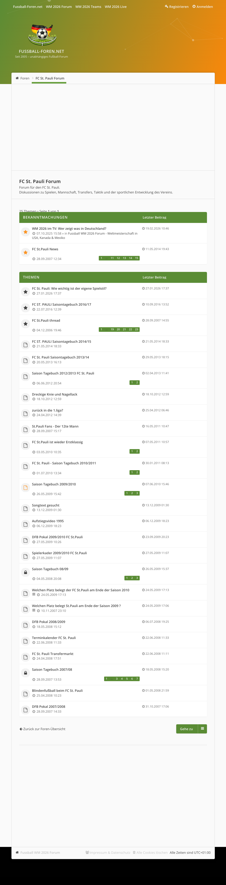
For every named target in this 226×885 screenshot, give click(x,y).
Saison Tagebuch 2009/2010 (54, 484)
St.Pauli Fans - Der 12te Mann (55, 426)
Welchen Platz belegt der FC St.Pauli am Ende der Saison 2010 (80, 590)
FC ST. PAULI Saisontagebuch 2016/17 (61, 305)
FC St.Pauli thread (46, 321)
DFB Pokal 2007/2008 (48, 707)
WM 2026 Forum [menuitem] (59, 6)
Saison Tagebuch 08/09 (50, 569)
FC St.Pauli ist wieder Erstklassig (57, 442)
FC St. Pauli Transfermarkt (52, 654)
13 (124, 258)
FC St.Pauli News (45, 249)
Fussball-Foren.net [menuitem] (28, 6)
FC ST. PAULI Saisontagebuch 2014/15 (61, 342)
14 (130, 258)
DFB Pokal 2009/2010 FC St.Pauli (57, 537)
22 (130, 329)
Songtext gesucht (45, 505)
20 (118, 329)
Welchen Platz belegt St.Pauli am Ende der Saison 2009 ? (76, 606)
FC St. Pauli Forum (50, 78)
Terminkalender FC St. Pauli (54, 638)
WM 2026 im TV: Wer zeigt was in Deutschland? (69, 229)
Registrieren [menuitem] (179, 6)
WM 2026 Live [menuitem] (116, 6)
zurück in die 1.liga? (47, 410)
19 (112, 329)
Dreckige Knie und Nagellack (54, 394)
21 (124, 329)
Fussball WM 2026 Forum (40, 852)
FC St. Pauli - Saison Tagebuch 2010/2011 (64, 463)
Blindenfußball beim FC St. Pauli (57, 691)
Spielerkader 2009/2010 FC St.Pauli (59, 553)
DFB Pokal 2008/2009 (48, 622)
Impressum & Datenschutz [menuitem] (110, 852)
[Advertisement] (113, 127)
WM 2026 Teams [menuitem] (88, 6)
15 (136, 258)
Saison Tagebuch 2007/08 (52, 670)
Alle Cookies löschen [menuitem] (152, 852)
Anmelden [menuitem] (205, 6)
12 (118, 258)
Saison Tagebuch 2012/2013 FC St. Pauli (63, 373)
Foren (25, 78)
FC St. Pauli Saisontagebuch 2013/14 (60, 357)
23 (136, 329)
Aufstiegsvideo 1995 (48, 521)
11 (112, 258)
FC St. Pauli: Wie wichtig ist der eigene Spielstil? (69, 289)
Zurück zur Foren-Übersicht (44, 729)
